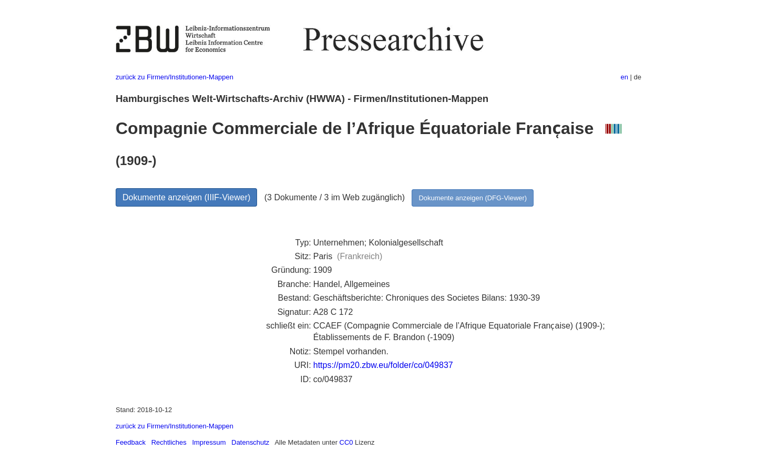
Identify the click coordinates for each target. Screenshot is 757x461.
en (624, 77)
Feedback (131, 442)
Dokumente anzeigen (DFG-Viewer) (472, 198)
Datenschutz (250, 442)
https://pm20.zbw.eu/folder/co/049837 (383, 365)
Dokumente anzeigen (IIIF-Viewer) (186, 197)
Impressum (209, 442)
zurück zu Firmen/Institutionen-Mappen (174, 77)
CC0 (346, 442)
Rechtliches (169, 442)
